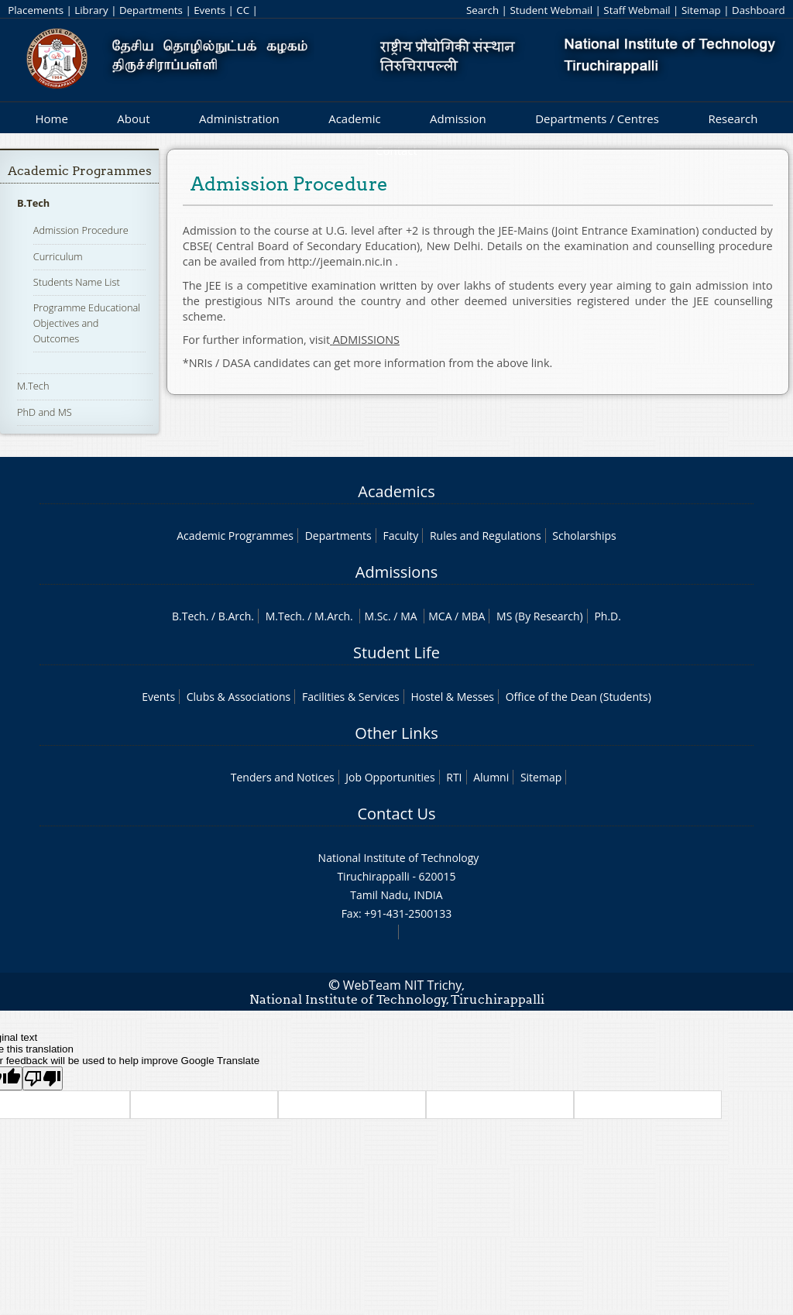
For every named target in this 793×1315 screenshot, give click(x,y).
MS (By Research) (539, 616)
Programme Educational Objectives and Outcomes (86, 322)
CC (242, 10)
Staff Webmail (636, 10)
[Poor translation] (42, 1078)
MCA (439, 616)
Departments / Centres (597, 118)
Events (209, 10)
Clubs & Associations (239, 696)
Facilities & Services (351, 696)
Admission (458, 118)
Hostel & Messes (452, 696)
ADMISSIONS (366, 339)
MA (408, 616)
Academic (354, 118)
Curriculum (58, 256)
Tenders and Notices (283, 777)
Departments (151, 10)
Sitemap (701, 10)
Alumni (491, 777)
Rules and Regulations (485, 535)
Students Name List (76, 282)
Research (732, 118)
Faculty (400, 535)
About (133, 118)
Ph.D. (607, 616)
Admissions (396, 571)
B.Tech (33, 203)
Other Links (396, 733)
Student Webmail (551, 10)
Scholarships (584, 535)
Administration (239, 118)
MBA (474, 616)
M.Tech (33, 386)
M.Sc (376, 616)
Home (51, 118)
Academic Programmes (80, 170)
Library (91, 10)
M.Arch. (333, 616)
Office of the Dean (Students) (578, 696)
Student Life (396, 652)
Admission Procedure (81, 230)
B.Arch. (236, 616)
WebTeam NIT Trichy (402, 985)
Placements (36, 10)
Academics (396, 491)
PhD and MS (44, 412)
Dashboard (758, 10)
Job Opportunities (389, 777)
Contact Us (396, 813)
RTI (454, 777)
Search (482, 10)
